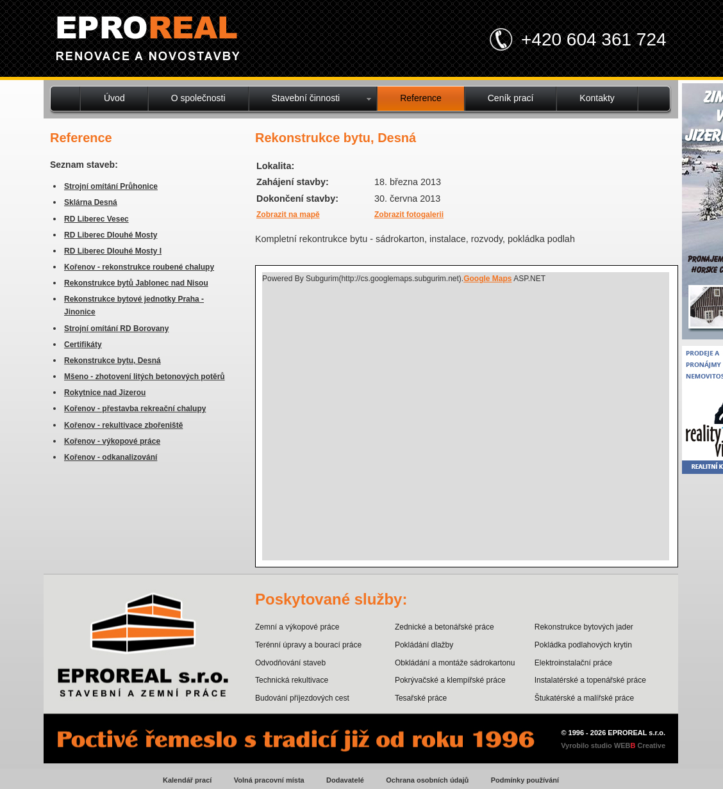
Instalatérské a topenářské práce (590, 680)
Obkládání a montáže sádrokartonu (455, 662)
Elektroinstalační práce (573, 662)
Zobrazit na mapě (288, 214)
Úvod (114, 98)
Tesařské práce (421, 698)
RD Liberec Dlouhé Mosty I (113, 251)
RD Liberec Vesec (96, 219)
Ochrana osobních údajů (427, 780)
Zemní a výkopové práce (297, 626)
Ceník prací (511, 98)
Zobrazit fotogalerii (409, 214)
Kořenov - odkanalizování (110, 457)
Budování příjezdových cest (302, 698)
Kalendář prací (187, 780)
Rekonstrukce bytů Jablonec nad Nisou (136, 283)
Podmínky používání (525, 780)
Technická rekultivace (291, 680)
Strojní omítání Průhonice (111, 186)
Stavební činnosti (306, 98)
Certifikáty (83, 344)
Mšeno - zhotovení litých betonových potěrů (144, 376)
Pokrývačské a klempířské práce (450, 680)
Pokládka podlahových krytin (583, 644)
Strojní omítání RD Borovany (116, 328)
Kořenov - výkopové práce (112, 441)
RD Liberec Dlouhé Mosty (110, 235)
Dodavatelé (345, 780)
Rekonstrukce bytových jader (584, 626)
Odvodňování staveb (290, 662)
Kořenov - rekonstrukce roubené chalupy (139, 267)
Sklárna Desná (90, 202)
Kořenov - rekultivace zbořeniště (123, 425)
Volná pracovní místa (269, 780)
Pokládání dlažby (424, 644)
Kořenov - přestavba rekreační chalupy (135, 408)
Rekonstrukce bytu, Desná (112, 360)
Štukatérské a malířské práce (584, 698)
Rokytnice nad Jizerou (104, 392)
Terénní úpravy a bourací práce (308, 644)
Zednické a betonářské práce (444, 626)
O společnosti (198, 98)
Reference (421, 98)
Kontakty (596, 98)
